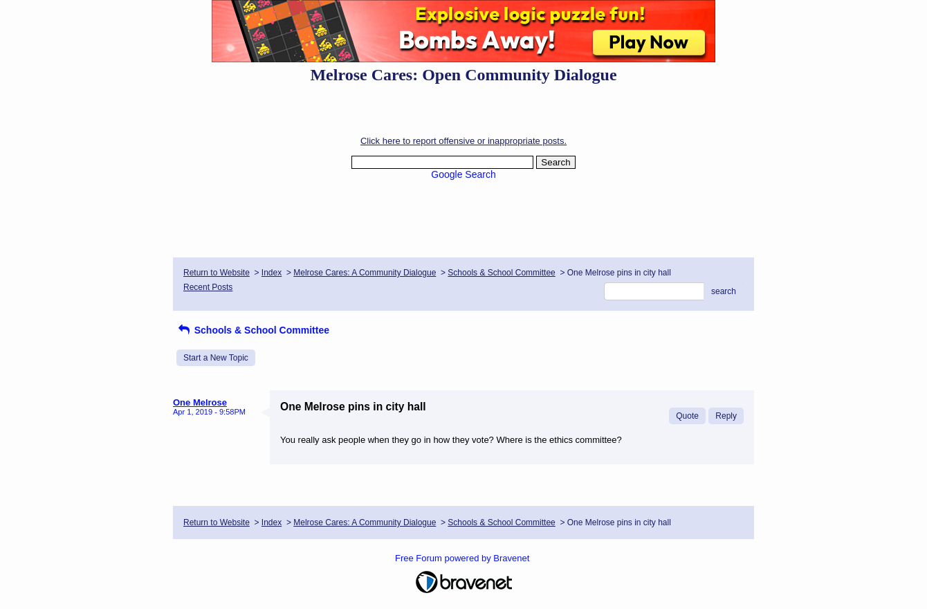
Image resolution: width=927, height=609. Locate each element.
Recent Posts (207, 287)
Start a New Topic (215, 358)
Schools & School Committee (501, 273)
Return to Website (216, 273)
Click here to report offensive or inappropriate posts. (463, 141)
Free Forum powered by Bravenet (463, 558)
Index (271, 273)
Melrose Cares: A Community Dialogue (364, 273)
